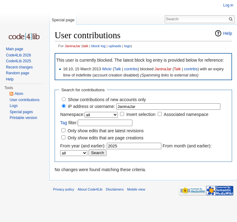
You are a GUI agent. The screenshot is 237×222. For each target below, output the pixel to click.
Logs (14, 106)
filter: (69, 122)
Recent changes (19, 67)
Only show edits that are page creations (105, 137)
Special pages (21, 112)
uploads (115, 46)
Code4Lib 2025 (18, 61)
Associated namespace (186, 114)
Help (227, 33)
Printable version (23, 118)
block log (98, 46)
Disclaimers (115, 189)
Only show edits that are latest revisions (106, 130)
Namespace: (72, 114)
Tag (63, 122)
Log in (228, 5)
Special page (63, 20)
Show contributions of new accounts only (107, 99)
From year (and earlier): (83, 145)
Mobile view (136, 189)
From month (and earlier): (187, 145)
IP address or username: (91, 106)
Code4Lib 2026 (18, 55)
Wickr (106, 69)
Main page (14, 49)
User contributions (25, 100)
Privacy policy (63, 189)
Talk (117, 69)
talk (85, 46)
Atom (19, 94)
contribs (131, 69)
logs (127, 46)
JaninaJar (73, 46)
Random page (17, 73)
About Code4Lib (90, 189)
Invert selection (140, 114)
